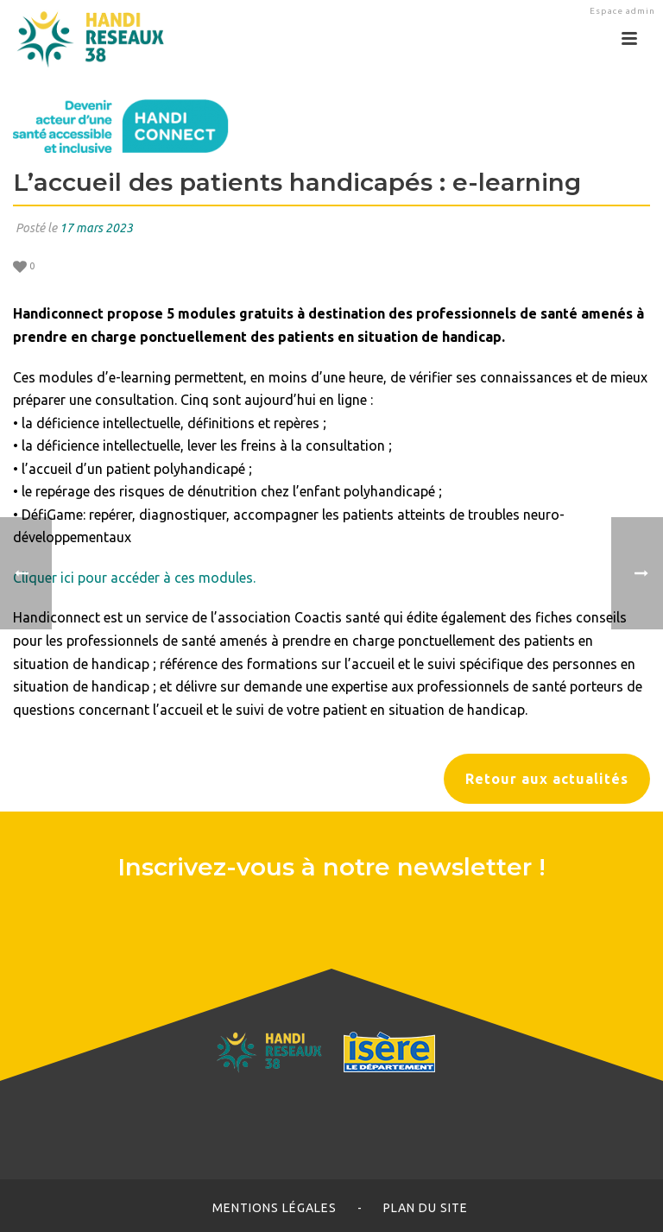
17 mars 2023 (96, 228)
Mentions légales (274, 1208)
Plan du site (425, 1208)
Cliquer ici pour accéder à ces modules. (134, 577)
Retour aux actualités (546, 779)
